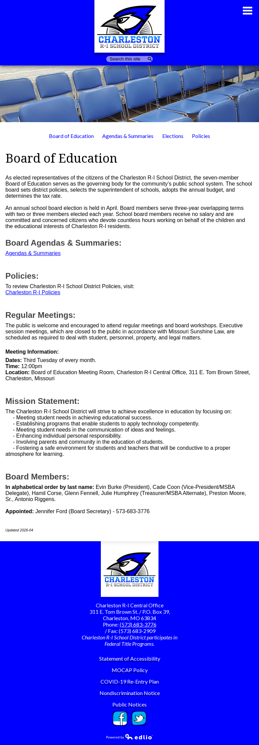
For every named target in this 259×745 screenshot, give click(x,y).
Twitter (139, 718)
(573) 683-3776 (138, 624)
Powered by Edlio (129, 736)
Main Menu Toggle (247, 11)
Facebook (120, 718)
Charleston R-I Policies (32, 292)
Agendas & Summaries (33, 253)
